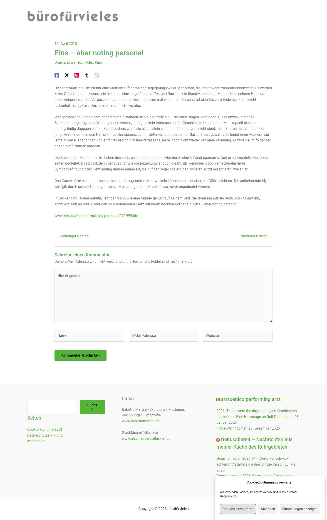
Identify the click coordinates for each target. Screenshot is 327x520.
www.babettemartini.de (141, 421)
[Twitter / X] (66, 75)
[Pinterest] (76, 75)
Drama (59, 62)
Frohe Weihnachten (232, 428)
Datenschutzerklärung (45, 435)
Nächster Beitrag (256, 236)
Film (89, 62)
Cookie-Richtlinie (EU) (44, 429)
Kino (98, 62)
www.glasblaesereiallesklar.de (146, 438)
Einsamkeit (75, 62)
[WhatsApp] (96, 75)
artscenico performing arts (251, 399)
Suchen (92, 407)
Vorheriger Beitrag (72, 236)
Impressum (36, 441)
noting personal (225, 204)
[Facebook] (56, 75)
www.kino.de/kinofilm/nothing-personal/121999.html (97, 216)
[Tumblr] (86, 75)
